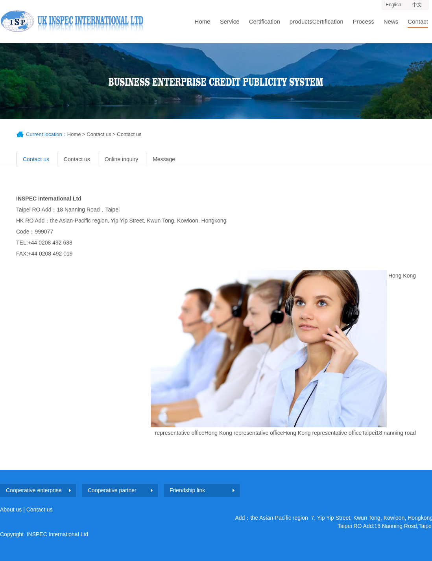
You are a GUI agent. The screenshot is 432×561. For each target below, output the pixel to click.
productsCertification (316, 21)
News (391, 21)
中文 (417, 4)
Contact (418, 21)
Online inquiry (121, 159)
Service (230, 21)
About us (11, 509)
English (393, 4)
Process (363, 21)
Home (202, 21)
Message (164, 159)
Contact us (99, 134)
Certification (264, 21)
